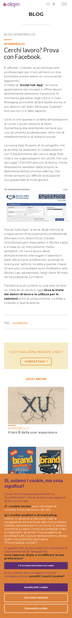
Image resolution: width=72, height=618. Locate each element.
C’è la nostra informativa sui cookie (36, 565)
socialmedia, (20, 323)
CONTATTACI (36, 361)
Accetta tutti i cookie (36, 587)
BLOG (36, 14)
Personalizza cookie (36, 608)
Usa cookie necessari (36, 597)
